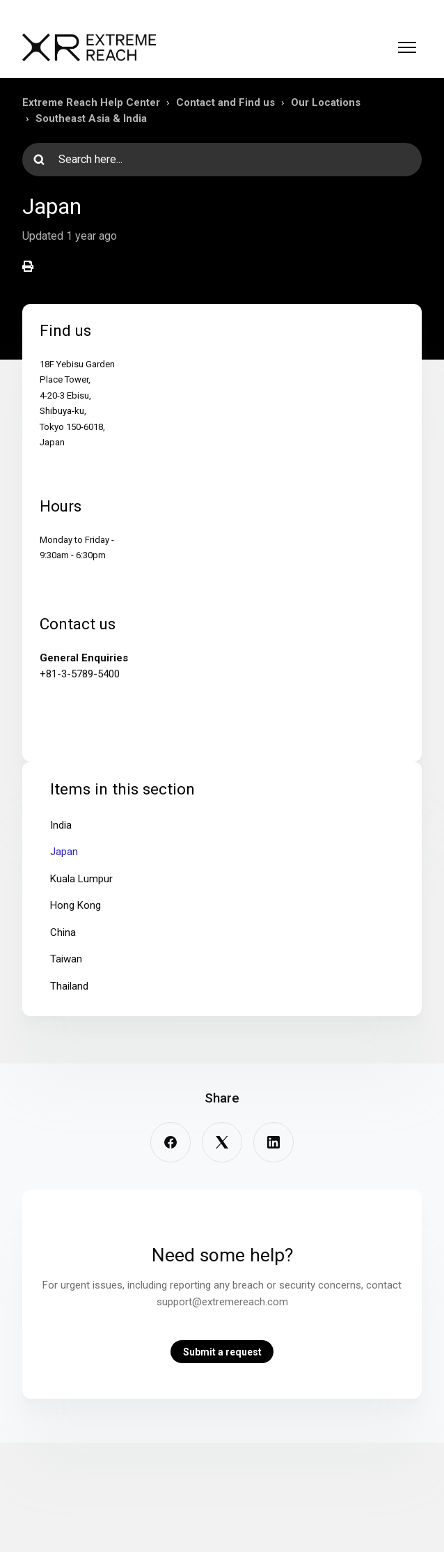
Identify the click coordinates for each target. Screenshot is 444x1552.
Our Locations (325, 102)
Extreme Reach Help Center (91, 102)
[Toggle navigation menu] (407, 47)
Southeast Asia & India (91, 118)
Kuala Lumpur (81, 879)
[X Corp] (222, 1142)
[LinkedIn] (273, 1142)
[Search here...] (222, 159)
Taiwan (66, 959)
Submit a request (222, 1352)
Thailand (69, 986)
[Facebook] (170, 1142)
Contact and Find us (225, 102)
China (63, 932)
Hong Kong (75, 905)
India (61, 825)
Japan (64, 851)
